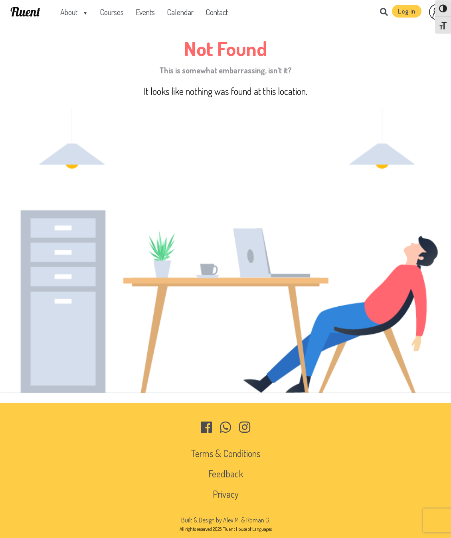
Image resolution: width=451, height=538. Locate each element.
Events (145, 12)
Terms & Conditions (225, 453)
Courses (112, 12)
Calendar (180, 12)
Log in (406, 11)
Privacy (226, 494)
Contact (217, 12)
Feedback (225, 473)
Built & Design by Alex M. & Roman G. (225, 520)
